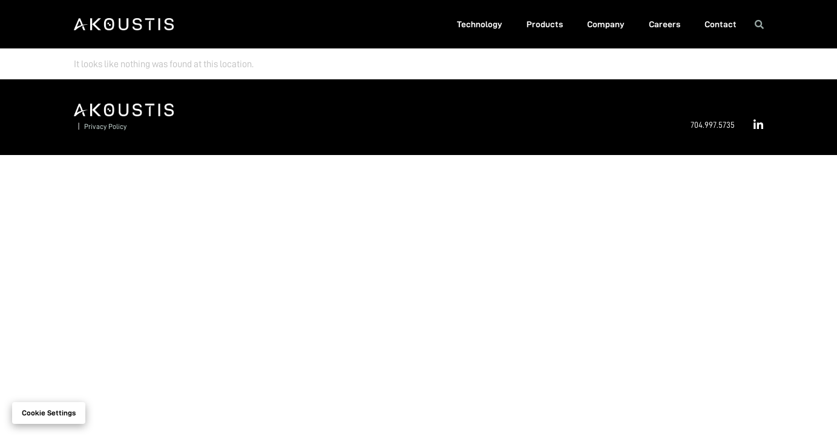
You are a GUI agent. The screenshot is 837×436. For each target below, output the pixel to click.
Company (606, 24)
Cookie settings (48, 413)
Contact (720, 24)
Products (545, 24)
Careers (664, 24)
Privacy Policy (105, 126)
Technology (479, 24)
